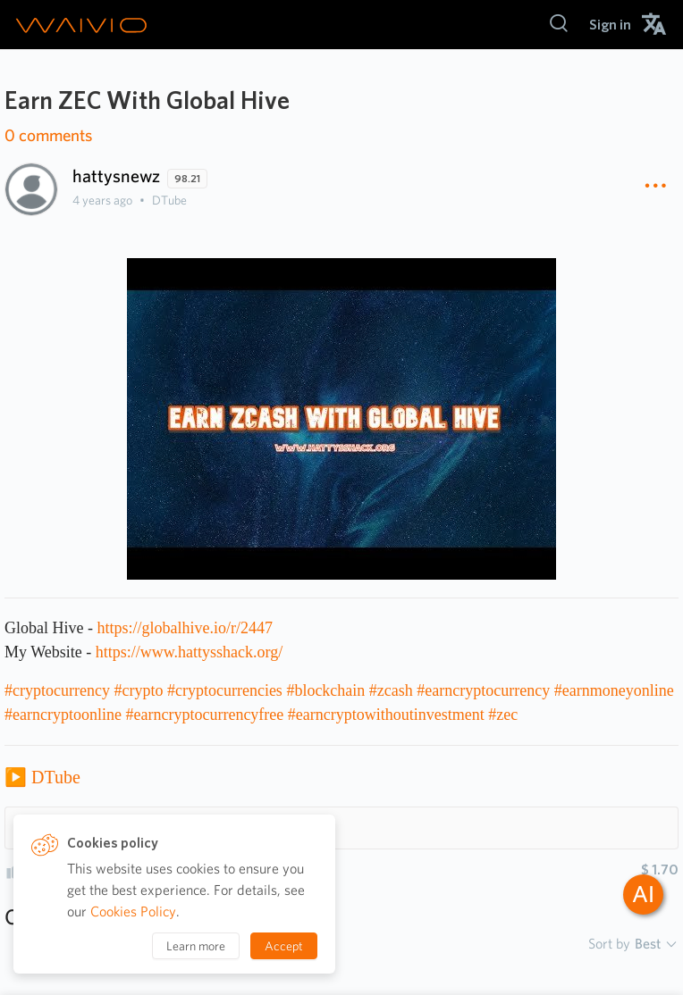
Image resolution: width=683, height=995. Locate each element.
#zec (503, 714)
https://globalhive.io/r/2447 (185, 628)
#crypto (138, 690)
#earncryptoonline (63, 714)
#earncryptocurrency (483, 690)
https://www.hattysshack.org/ (189, 652)
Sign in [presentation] (610, 24)
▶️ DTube (42, 777)
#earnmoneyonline (614, 690)
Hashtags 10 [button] (67, 827)
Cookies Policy (133, 911)
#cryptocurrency (57, 690)
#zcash (391, 690)
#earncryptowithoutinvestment (386, 714)
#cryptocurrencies (224, 690)
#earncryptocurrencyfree (204, 714)
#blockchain (325, 690)
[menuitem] (610, 24)
